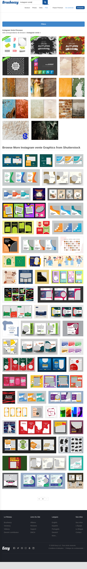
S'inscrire (80, 8)
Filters (43, 24)
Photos (34, 8)
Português (55, 529)
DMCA (32, 532)
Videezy (7, 529)
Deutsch (55, 532)
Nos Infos (79, 522)
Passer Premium (58, 8)
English (54, 522)
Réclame (33, 526)
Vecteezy (7, 526)
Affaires (33, 522)
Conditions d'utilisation (56, 548)
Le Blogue (79, 529)
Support (33, 529)
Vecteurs (27, 8)
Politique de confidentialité (74, 548)
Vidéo (41, 8)
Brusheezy (8, 522)
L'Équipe (79, 526)
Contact (78, 532)
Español (55, 526)
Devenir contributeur (11, 532)
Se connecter (69, 8)
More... (54, 536)
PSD (46, 8)
